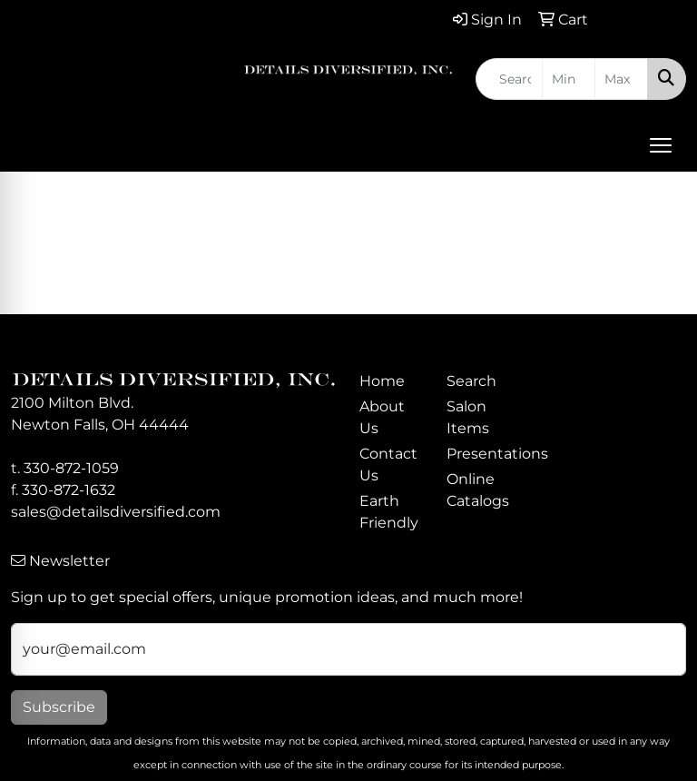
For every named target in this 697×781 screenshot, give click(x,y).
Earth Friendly (388, 511)
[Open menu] (661, 145)
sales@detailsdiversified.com (116, 511)
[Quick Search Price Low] (568, 79)
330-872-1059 (71, 468)
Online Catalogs (478, 489)
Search (471, 381)
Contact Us (388, 464)
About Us (382, 417)
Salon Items (468, 417)
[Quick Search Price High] (621, 79)
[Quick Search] (509, 79)
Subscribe (59, 707)
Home (382, 381)
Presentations (479, 453)
